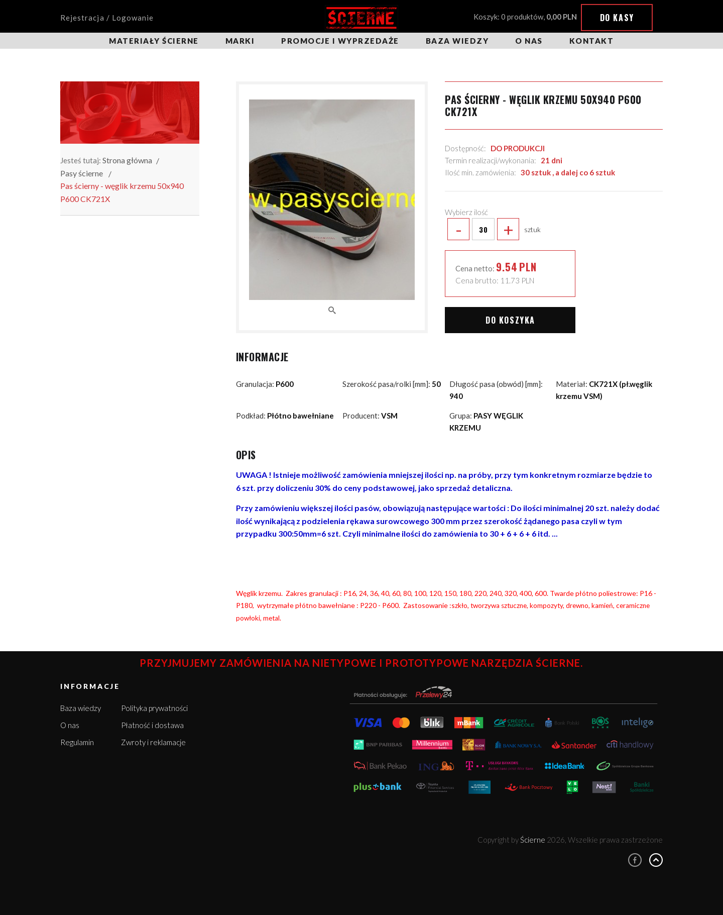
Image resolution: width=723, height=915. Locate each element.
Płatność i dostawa (152, 725)
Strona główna (127, 160)
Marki (240, 40)
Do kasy (617, 18)
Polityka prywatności (154, 708)
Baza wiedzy (457, 40)
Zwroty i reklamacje (153, 742)
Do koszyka (510, 320)
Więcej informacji (623, 870)
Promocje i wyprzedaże (340, 40)
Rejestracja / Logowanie (107, 17)
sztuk (493, 229)
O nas (529, 40)
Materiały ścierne (154, 40)
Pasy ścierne (81, 173)
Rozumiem (638, 889)
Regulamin (77, 742)
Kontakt (591, 40)
